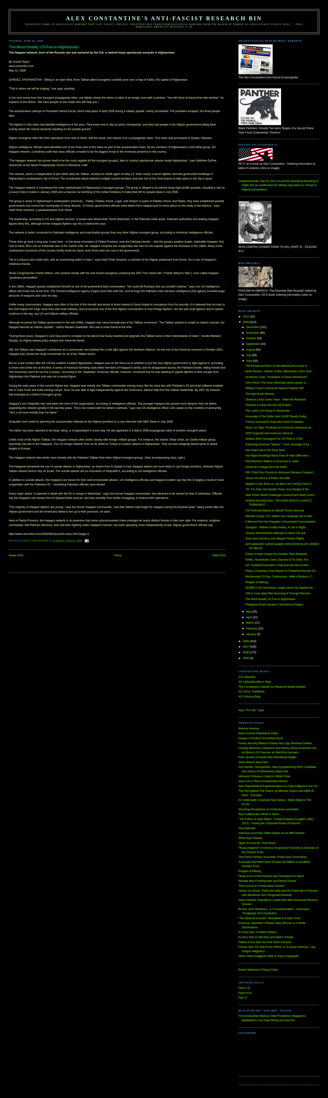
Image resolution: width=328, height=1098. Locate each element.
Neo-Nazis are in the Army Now (264, 450)
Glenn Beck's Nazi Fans (253, 762)
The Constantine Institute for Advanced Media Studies (271, 686)
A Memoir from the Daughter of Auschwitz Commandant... (281, 521)
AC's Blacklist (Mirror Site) (254, 681)
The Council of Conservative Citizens (261, 886)
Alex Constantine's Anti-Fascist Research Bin (164, 18)
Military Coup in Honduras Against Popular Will (274, 388)
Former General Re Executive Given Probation (274, 421)
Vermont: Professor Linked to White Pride (264, 776)
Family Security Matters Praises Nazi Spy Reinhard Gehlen (275, 743)
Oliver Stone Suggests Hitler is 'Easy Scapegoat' (268, 956)
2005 (246, 658)
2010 (246, 316)
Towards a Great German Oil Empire (268, 405)
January (251, 634)
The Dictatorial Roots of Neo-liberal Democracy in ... (277, 365)
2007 (246, 646)
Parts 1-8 (244, 988)
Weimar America (248, 728)
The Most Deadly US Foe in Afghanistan (270, 599)
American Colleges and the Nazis (266, 467)
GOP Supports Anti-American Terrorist (269, 433)
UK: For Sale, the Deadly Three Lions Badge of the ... (278, 489)
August (251, 349)
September (253, 344)
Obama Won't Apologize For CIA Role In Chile (273, 438)
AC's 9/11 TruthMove (251, 691)
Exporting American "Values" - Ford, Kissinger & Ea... (278, 444)
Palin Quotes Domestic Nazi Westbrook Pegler (267, 757)
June (249, 360)
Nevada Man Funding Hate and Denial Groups (267, 881)
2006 (246, 652)
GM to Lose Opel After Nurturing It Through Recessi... (278, 593)
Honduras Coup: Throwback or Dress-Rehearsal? (276, 377)
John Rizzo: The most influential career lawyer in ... (277, 382)
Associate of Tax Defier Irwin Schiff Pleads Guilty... (276, 416)
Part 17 (243, 997)
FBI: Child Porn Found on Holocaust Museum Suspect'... (280, 472)
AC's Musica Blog (249, 696)
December (253, 327)
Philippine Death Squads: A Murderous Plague (274, 604)
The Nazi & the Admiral (259, 393)
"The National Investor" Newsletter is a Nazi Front (269, 918)
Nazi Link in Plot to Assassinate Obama (262, 781)
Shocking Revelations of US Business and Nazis (268, 809)
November (253, 332)
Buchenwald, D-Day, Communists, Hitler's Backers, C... (279, 576)
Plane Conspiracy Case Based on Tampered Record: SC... (281, 570)
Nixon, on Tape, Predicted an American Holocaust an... (279, 427)
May (249, 611)
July (249, 355)
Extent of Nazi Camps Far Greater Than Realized (276, 554)
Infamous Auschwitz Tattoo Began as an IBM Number (271, 833)
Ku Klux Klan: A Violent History (257, 932)
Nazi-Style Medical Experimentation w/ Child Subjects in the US (278, 786)
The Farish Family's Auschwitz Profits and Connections (272, 857)
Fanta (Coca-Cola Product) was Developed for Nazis (271, 876)
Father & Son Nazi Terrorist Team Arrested (264, 942)
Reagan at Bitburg (256, 582)
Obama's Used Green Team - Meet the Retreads (275, 399)
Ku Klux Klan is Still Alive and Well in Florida (265, 937)
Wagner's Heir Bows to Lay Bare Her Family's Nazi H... (279, 483)
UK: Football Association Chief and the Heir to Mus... (278, 565)
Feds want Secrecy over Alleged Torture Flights (274, 538)
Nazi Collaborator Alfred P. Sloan (258, 814)
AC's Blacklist (246, 677)
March (250, 622)
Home (117, 555)
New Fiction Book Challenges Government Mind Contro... (281, 495)
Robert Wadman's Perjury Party (258, 969)
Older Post (218, 555)
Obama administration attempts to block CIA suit (275, 533)
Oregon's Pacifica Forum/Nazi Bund (260, 738)
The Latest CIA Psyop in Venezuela (267, 410)
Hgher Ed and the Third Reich (257, 843)
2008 (246, 641)
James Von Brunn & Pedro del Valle (267, 478)
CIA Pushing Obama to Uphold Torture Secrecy (274, 510)
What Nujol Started (250, 838)
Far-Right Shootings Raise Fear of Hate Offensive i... (278, 455)
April (249, 617)
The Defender (247, 828)
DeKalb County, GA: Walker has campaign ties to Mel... (279, 516)
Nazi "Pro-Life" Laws (251, 710)
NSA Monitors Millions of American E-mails (271, 461)
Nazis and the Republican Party (258, 733)
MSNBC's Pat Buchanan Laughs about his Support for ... (280, 587)
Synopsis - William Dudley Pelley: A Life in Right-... (276, 527)
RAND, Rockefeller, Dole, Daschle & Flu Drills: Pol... (277, 559)
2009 (246, 322)
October (251, 338)
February (252, 628)
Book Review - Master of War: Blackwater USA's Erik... (279, 371)
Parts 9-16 (244, 993)
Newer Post (16, 555)
